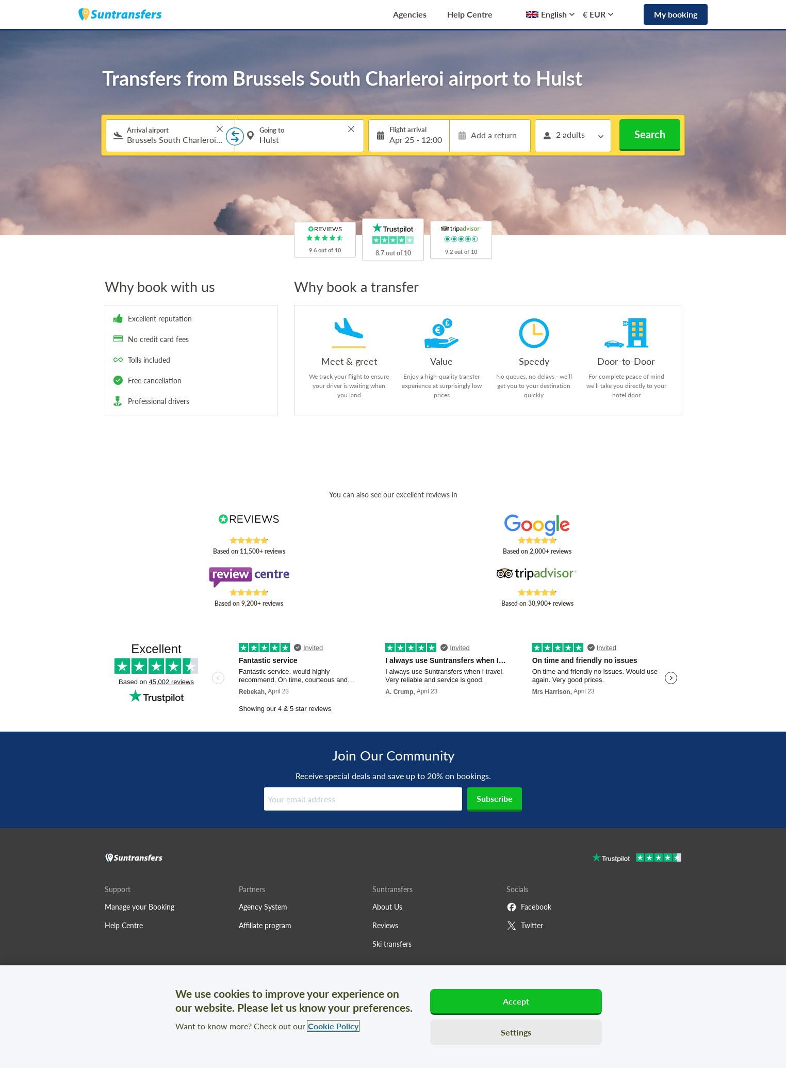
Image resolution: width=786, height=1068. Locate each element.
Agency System (263, 906)
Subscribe (495, 798)
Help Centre (470, 14)
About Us (387, 906)
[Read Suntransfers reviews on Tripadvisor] (537, 577)
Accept (516, 1001)
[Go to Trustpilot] (636, 859)
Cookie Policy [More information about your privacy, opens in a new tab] (333, 1026)
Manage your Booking (139, 906)
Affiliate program (265, 925)
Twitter (524, 925)
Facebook (528, 907)
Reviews (385, 925)
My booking (675, 14)
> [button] (220, 129)
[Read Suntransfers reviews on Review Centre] (248, 577)
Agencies (410, 14)
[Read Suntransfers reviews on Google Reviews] (537, 525)
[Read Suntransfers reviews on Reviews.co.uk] (248, 525)
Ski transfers (392, 944)
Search (649, 134)
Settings (516, 1032)
